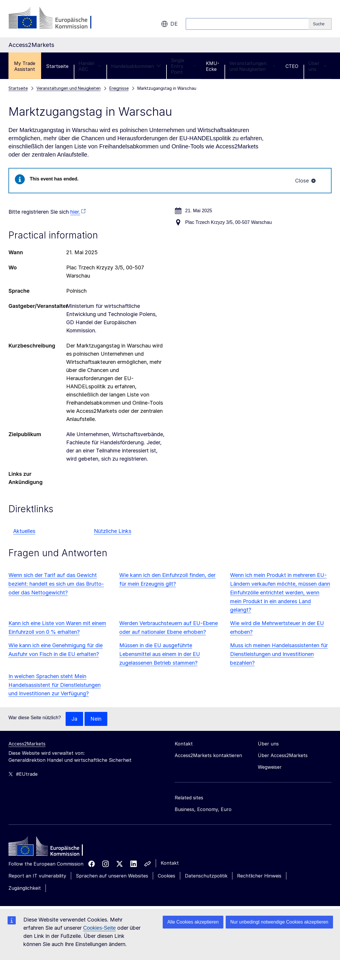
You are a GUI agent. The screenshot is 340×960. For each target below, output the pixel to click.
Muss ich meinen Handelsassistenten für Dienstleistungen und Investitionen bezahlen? (279, 654)
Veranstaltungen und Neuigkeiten (252, 66)
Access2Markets (26, 744)
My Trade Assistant (24, 66)
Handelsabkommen (136, 66)
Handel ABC (89, 66)
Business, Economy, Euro (203, 809)
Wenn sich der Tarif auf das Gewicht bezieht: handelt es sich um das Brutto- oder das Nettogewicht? (56, 584)
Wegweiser (270, 767)
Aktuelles (24, 531)
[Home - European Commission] (50, 848)
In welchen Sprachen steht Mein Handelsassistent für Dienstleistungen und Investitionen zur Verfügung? (54, 685)
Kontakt (170, 863)
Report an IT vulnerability (37, 876)
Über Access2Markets (283, 756)
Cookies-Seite (99, 928)
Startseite (57, 66)
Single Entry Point (183, 66)
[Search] (320, 24)
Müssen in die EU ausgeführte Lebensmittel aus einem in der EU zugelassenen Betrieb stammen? (159, 654)
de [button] (169, 23)
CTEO (291, 66)
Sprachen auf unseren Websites (112, 876)
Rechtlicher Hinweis (259, 876)
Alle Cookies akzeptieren (193, 921)
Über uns (317, 66)
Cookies (166, 876)
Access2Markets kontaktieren (208, 756)
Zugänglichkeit (24, 888)
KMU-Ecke (212, 66)
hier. (75, 212)
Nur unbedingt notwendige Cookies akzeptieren (279, 921)
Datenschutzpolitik (206, 876)
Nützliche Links (112, 531)
